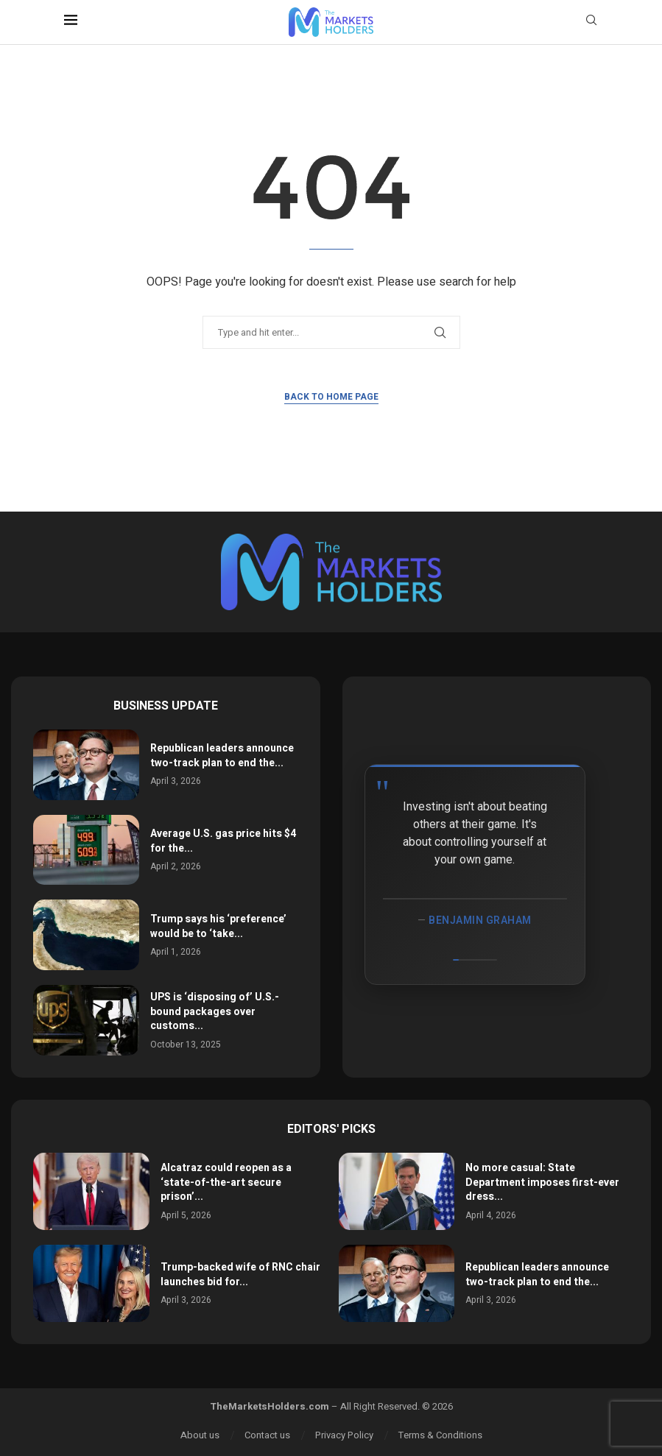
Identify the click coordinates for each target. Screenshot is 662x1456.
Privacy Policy (344, 1435)
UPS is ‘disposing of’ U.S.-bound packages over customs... (214, 1011)
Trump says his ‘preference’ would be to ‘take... (218, 926)
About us (199, 1435)
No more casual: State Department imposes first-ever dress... (542, 1182)
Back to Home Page (331, 396)
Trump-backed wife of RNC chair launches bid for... (240, 1274)
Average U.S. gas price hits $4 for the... (223, 841)
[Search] (591, 22)
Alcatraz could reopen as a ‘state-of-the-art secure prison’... (226, 1182)
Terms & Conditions (440, 1435)
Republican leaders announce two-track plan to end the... (222, 756)
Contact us (267, 1435)
